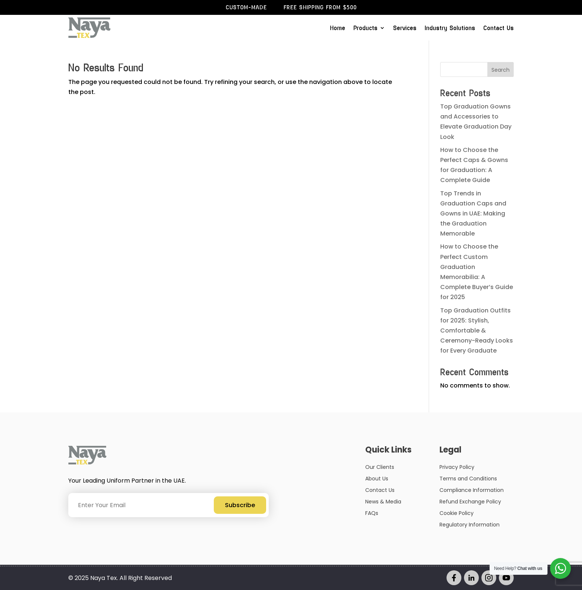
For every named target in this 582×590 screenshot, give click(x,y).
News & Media (383, 501)
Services (404, 28)
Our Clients (379, 467)
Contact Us (498, 28)
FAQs (371, 513)
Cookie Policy (456, 513)
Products (365, 28)
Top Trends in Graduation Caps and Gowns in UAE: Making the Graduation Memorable (473, 213)
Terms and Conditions (468, 478)
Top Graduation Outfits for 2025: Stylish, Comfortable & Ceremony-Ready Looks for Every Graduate (476, 330)
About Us (376, 478)
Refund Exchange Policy (470, 501)
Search (500, 70)
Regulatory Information (469, 524)
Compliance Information (471, 490)
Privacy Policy (456, 467)
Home (337, 28)
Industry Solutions (450, 28)
